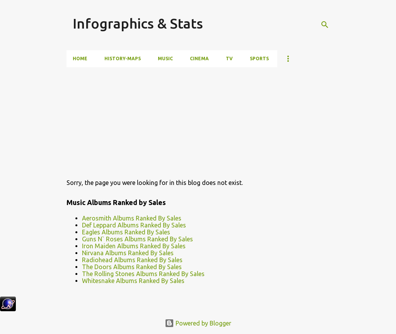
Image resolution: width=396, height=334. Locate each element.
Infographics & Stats (138, 23)
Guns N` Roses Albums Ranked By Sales (137, 239)
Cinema (199, 58)
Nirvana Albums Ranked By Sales (128, 252)
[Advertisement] (155, 121)
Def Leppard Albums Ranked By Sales (134, 225)
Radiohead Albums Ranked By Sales (132, 259)
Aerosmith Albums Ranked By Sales (131, 218)
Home (80, 58)
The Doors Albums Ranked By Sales (132, 266)
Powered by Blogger (198, 323)
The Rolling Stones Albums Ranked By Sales (143, 273)
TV (229, 58)
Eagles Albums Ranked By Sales (126, 232)
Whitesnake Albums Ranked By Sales (133, 280)
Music (165, 58)
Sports (259, 58)
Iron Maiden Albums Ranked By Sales (134, 245)
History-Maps (122, 58)
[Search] (324, 24)
